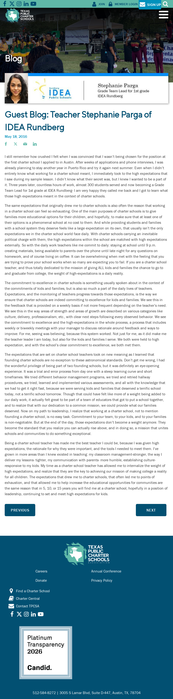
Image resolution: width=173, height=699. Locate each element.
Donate (41, 580)
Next (151, 510)
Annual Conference (106, 571)
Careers (41, 571)
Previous (20, 510)
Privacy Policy (101, 580)
